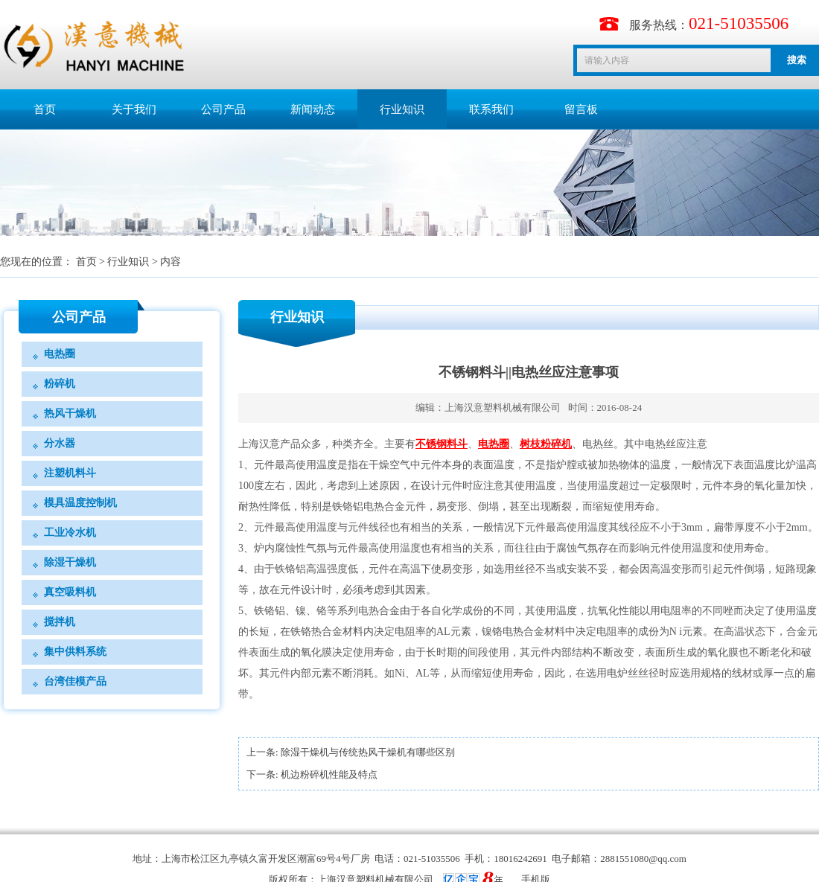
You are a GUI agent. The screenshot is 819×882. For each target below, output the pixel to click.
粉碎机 (59, 383)
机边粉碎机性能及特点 (329, 774)
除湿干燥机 (70, 562)
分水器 (59, 443)
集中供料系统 (75, 651)
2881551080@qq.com (643, 858)
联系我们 (491, 109)
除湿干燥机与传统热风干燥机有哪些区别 (368, 752)
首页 (45, 109)
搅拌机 (59, 621)
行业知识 (402, 109)
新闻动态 (312, 109)
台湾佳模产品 (75, 681)
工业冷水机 (70, 532)
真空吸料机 (70, 592)
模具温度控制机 (80, 502)
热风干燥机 (70, 413)
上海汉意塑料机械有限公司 (502, 407)
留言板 (581, 109)
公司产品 (223, 109)
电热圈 (59, 353)
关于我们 (134, 109)
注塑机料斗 (70, 473)
